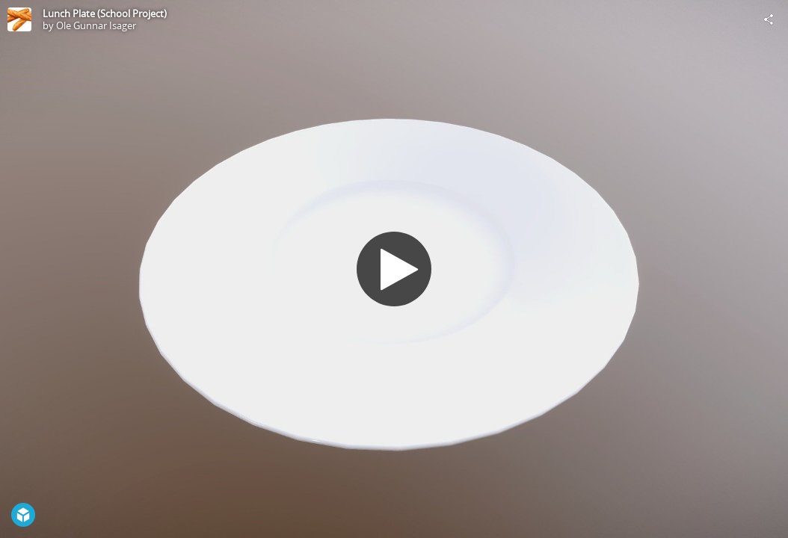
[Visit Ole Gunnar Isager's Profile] (19, 19)
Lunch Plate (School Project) (105, 13)
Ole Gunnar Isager (96, 25)
